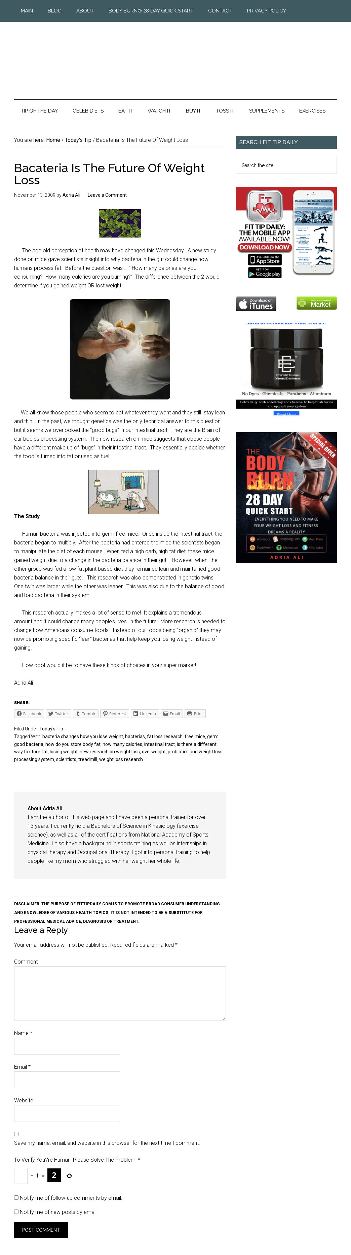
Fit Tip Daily (175, 55)
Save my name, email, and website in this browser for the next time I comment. (107, 1143)
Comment (26, 962)
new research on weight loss (110, 751)
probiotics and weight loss (195, 751)
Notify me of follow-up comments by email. (71, 1198)
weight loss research (121, 759)
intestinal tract (159, 744)
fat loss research (165, 736)
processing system (34, 759)
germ (213, 736)
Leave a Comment (107, 195)
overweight (154, 751)
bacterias (135, 736)
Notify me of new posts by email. (59, 1212)
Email (22, 1067)
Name (23, 1033)
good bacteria (28, 744)
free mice (195, 736)
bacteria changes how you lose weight (82, 736)
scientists (66, 759)
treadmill (87, 759)
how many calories (122, 744)
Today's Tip (51, 728)
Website (23, 1100)
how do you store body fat (73, 744)
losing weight (64, 751)
